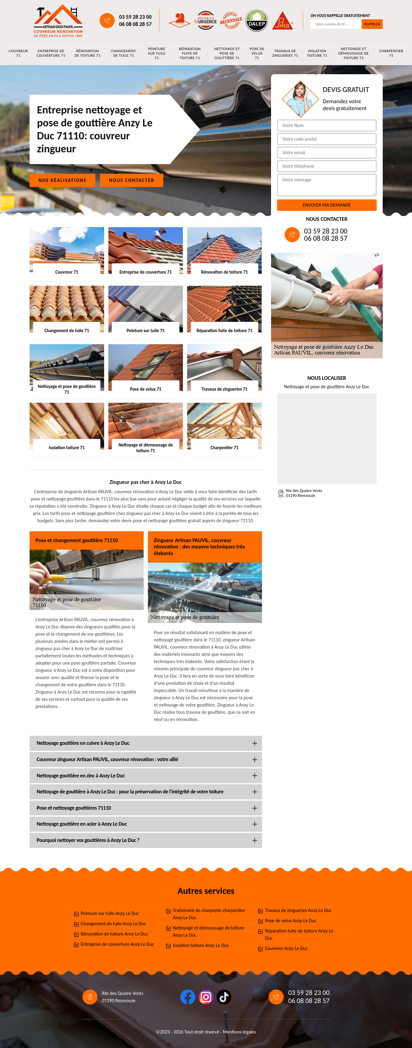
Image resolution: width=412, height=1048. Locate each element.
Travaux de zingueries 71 (285, 53)
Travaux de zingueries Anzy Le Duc (298, 910)
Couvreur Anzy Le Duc (286, 948)
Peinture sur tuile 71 (157, 53)
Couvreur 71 (18, 53)
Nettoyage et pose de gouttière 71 (227, 53)
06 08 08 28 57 (135, 24)
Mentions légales (239, 1032)
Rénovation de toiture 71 (88, 53)
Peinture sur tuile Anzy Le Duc (110, 913)
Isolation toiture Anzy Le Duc (201, 945)
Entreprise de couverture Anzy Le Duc (117, 944)
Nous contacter (131, 180)
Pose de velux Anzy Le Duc (290, 920)
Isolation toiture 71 (317, 53)
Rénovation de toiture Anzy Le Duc (114, 934)
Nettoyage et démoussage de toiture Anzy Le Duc (208, 931)
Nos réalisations (63, 180)
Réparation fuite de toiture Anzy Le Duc (299, 934)
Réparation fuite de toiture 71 (190, 53)
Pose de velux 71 (257, 53)
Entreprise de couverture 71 (51, 53)
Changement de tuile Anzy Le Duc (113, 923)
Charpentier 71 (391, 53)
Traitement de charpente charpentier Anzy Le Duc (209, 913)
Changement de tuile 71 (123, 53)
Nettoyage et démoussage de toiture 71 (353, 53)
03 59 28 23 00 (135, 17)
